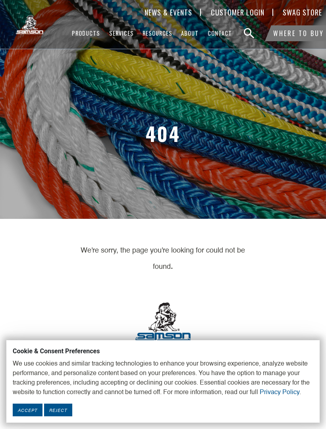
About (190, 33)
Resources (157, 33)
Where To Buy (298, 33)
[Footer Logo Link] (163, 321)
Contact (220, 33)
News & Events (168, 12)
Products (86, 33)
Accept (27, 410)
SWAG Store (302, 12)
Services (121, 33)
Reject (58, 410)
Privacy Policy (279, 392)
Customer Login (237, 12)
